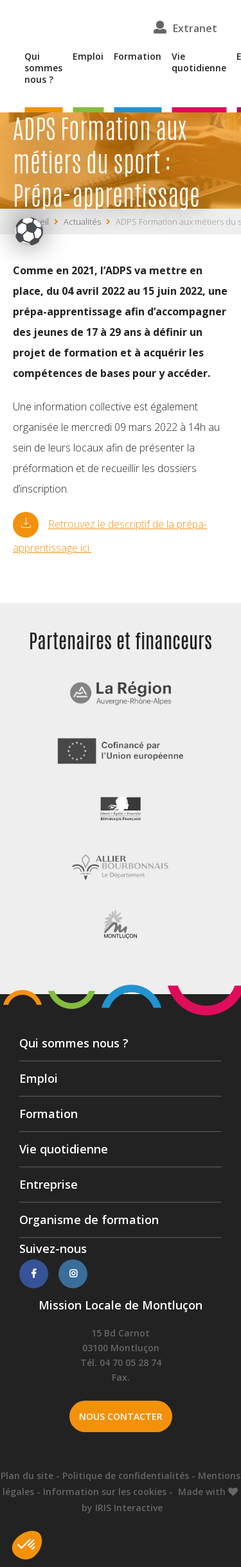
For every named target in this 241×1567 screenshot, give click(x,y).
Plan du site (27, 1475)
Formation (137, 56)
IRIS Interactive (129, 1507)
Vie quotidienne (199, 62)
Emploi (88, 56)
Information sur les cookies (104, 1491)
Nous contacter (121, 1416)
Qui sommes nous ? (43, 68)
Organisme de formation (89, 1219)
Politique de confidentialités (125, 1475)
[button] (27, 1545)
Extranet (195, 28)
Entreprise (48, 1184)
